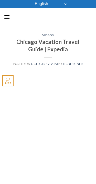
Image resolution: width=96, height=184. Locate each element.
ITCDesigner (73, 63)
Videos (48, 35)
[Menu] (7, 17)
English (37, 4)
